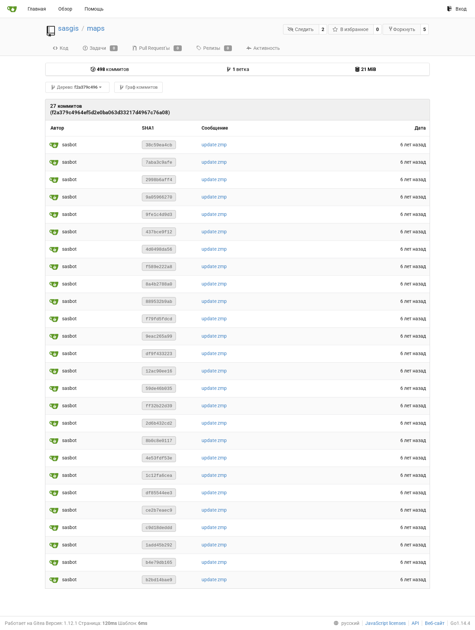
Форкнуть (401, 29)
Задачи (100, 48)
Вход (457, 9)
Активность (263, 48)
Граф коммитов (138, 87)
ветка (237, 69)
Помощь (94, 9)
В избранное (350, 29)
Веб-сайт (435, 623)
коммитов (109, 69)
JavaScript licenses (385, 623)
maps (96, 28)
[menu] (345, 623)
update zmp (214, 144)
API (415, 623)
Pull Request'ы (156, 48)
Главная (37, 9)
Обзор (65, 9)
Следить (300, 29)
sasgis (68, 28)
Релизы (214, 48)
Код (60, 48)
